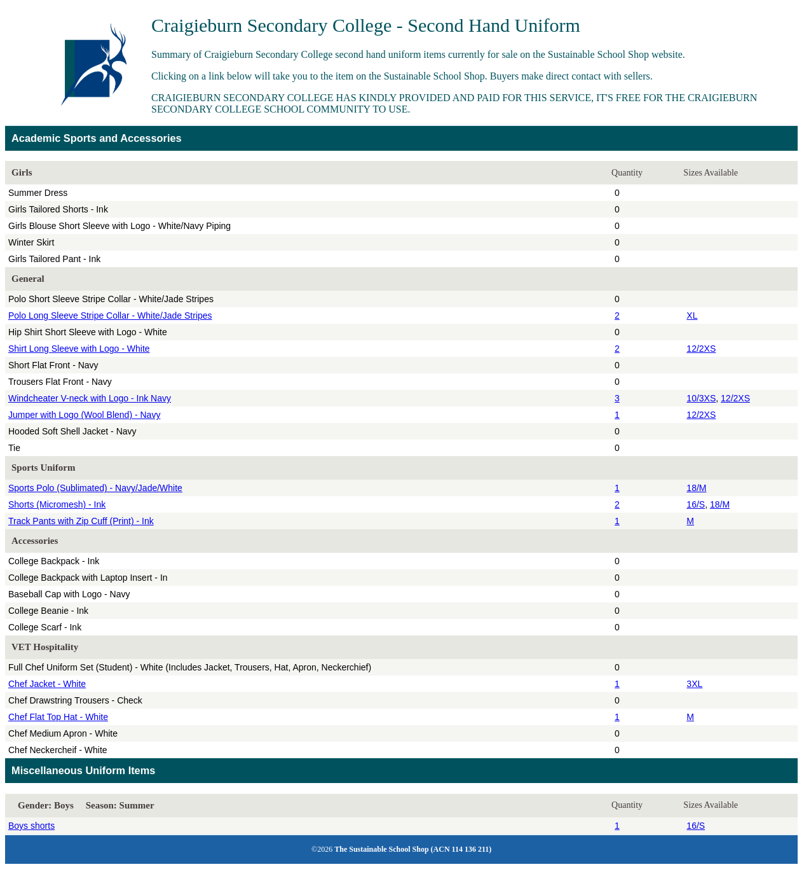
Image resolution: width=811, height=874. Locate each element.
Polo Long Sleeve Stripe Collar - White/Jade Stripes (110, 315)
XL (691, 315)
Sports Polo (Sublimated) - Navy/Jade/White (95, 488)
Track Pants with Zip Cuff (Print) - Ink (81, 521)
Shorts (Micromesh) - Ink (57, 504)
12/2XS (701, 348)
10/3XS (701, 398)
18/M (696, 488)
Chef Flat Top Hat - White (58, 717)
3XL (694, 684)
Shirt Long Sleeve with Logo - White (79, 348)
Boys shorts (31, 826)
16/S (695, 504)
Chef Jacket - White (47, 684)
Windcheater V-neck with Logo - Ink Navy (89, 398)
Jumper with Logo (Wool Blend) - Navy (84, 415)
